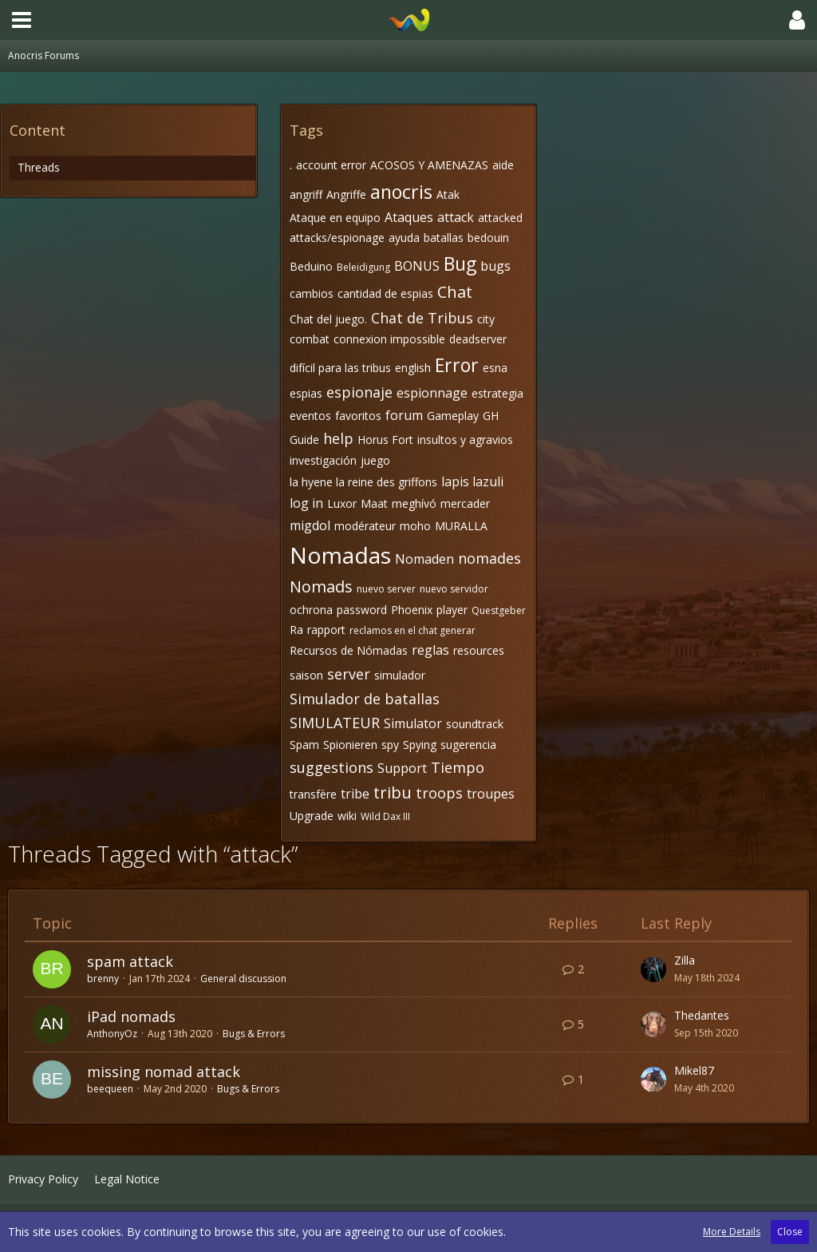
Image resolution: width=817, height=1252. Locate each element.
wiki (347, 815)
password (362, 609)
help (338, 438)
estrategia (497, 393)
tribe (355, 793)
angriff (306, 194)
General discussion (243, 978)
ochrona (311, 609)
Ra (296, 629)
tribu (392, 792)
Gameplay (453, 415)
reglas (430, 650)
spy (390, 744)
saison (306, 675)
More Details (731, 1231)
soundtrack (474, 723)
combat (310, 339)
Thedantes (701, 1015)
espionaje (359, 392)
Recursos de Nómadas (349, 650)
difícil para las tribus (340, 367)
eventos (310, 415)
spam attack (130, 961)
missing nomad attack (163, 1071)
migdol (310, 525)
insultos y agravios (465, 439)
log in (306, 503)
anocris (401, 191)
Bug (460, 263)
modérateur (365, 525)
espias (306, 393)
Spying (419, 744)
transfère (313, 794)
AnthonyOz (112, 1033)
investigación (323, 460)
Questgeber (499, 610)
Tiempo (457, 767)
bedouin (488, 237)
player (452, 609)
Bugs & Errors (254, 1033)
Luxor (342, 503)
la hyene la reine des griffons (363, 481)
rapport (326, 629)
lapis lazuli (472, 481)
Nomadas (340, 555)
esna (495, 367)
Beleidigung (363, 267)
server (348, 673)
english (413, 367)
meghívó (414, 503)
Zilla (684, 960)
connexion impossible (389, 339)
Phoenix (411, 609)
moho (415, 525)
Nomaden (424, 559)
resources (478, 650)
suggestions (331, 767)
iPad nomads (131, 1016)
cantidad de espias (385, 293)
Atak (448, 194)
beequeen (110, 1089)
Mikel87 (694, 1070)
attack (455, 217)
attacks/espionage (337, 237)
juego (375, 460)
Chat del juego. (328, 319)
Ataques (409, 217)
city (486, 319)
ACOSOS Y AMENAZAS (429, 164)
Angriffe (346, 194)
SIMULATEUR (335, 722)
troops (439, 792)
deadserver (478, 339)
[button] (21, 20)
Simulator (413, 723)
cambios (312, 293)
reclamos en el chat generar (412, 630)
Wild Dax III (385, 816)
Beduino (311, 266)
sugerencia (468, 744)
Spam (304, 744)
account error (331, 164)
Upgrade (312, 815)
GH (491, 415)
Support (402, 768)
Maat (374, 503)
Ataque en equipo (335, 217)
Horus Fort (385, 439)
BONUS (417, 266)
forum (404, 415)
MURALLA (461, 525)
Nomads (321, 586)
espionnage (432, 393)
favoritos (358, 415)
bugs (495, 266)
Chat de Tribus (422, 317)
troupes (491, 793)
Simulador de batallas (365, 698)
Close (790, 1231)
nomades (489, 558)
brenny (103, 978)
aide (503, 164)
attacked (500, 217)
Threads (39, 167)
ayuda (404, 237)
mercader (465, 503)
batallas (444, 237)
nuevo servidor (454, 589)
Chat (454, 292)
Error (457, 365)
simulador (399, 675)
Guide (304, 439)
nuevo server (386, 589)
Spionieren (350, 744)
